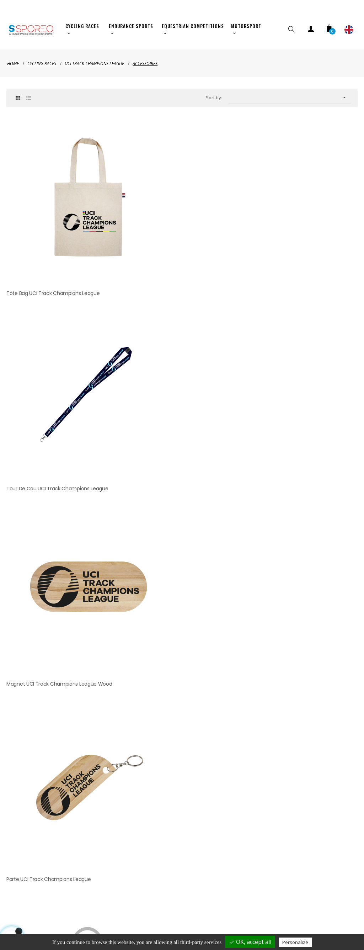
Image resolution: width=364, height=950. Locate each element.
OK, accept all (250, 942)
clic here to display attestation (244, 563)
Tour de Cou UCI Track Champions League (176, 224)
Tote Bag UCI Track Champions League (53, 224)
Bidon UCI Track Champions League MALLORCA (300, 356)
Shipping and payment (59, 905)
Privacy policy (164, 905)
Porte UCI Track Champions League (48, 356)
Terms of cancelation (221, 905)
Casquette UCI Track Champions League (174, 490)
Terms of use (279, 905)
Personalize (295, 942)
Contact (321, 905)
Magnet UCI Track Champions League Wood (298, 224)
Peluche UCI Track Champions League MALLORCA (51, 494)
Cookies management (186, 919)
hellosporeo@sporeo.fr (183, 701)
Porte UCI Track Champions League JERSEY (176, 356)
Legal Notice (117, 905)
